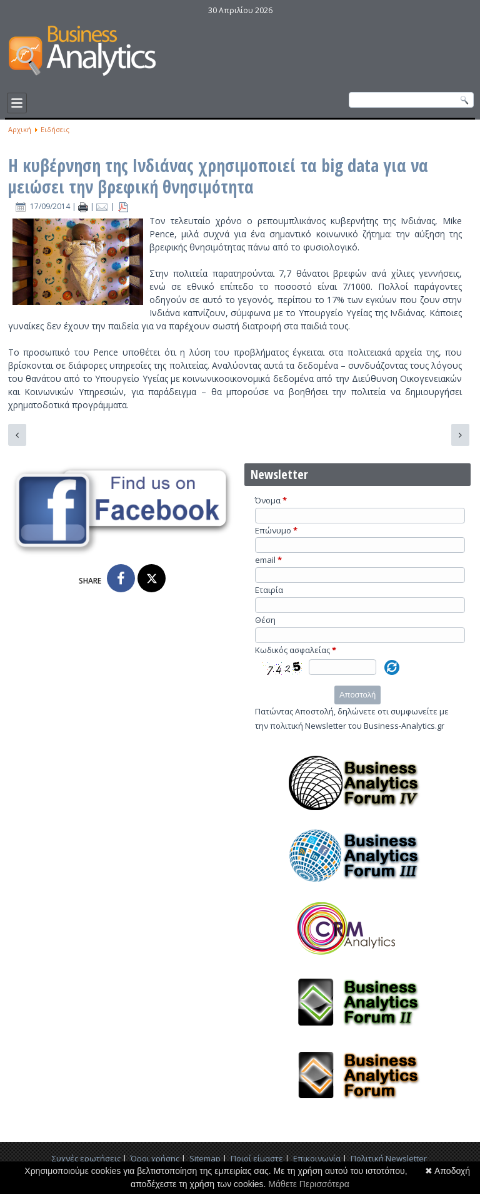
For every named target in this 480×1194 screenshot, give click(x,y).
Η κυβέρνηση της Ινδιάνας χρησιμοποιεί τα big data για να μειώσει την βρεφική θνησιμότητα (218, 175)
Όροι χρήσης (155, 1158)
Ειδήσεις (55, 129)
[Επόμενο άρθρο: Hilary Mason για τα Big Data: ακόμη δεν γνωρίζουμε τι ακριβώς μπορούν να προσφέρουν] (460, 435)
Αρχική (19, 129)
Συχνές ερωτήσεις (86, 1158)
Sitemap (205, 1158)
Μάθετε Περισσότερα (308, 1184)
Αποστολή (357, 694)
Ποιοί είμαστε (257, 1158)
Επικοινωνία (317, 1158)
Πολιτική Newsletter (389, 1158)
